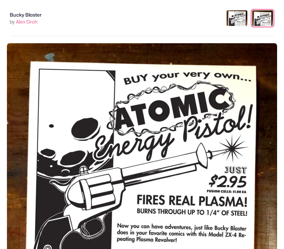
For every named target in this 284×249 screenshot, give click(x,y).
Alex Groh (26, 22)
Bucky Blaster (26, 15)
